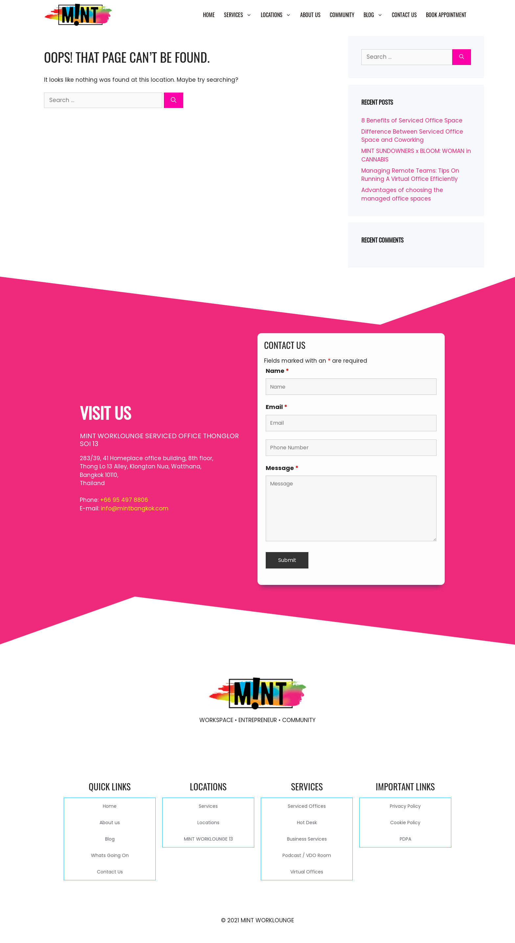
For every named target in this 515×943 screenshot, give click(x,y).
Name (277, 371)
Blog (375, 15)
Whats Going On (110, 855)
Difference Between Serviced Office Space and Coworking (412, 136)
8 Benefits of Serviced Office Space (411, 120)
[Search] (173, 100)
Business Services (307, 839)
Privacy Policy (405, 806)
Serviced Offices (307, 806)
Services (240, 15)
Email (276, 407)
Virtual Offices (306, 871)
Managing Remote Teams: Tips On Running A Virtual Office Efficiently (410, 175)
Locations (278, 15)
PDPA (405, 839)
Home (209, 15)
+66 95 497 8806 (124, 500)
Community (342, 15)
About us (310, 15)
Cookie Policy (405, 822)
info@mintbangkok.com (134, 508)
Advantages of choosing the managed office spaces (402, 194)
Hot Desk (307, 822)
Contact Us (404, 15)
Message (282, 468)
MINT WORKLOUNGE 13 (208, 839)
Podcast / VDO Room (306, 855)
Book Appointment (446, 15)
